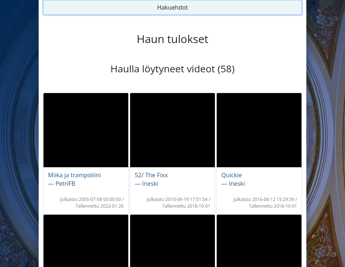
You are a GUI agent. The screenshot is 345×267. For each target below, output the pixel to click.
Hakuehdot (172, 7)
